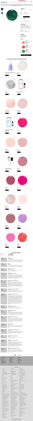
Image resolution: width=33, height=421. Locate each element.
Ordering (2, 360)
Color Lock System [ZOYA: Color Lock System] (21, 369)
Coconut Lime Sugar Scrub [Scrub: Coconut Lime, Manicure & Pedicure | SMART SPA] (13, 374)
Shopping (11, 361)
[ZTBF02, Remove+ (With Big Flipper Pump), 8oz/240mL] (10, 67)
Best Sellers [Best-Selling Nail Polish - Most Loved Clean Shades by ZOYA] (20, 379)
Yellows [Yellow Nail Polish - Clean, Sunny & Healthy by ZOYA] (11, 382)
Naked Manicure (19, 359)
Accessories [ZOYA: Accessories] (3, 370)
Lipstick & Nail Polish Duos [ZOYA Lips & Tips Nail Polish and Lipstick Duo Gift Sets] (13, 371)
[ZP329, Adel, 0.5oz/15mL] (22, 67)
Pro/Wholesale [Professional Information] (21, 2)
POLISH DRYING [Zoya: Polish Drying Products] (20, 368)
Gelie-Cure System (20, 360)
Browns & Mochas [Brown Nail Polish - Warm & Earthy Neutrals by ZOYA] (12, 381)
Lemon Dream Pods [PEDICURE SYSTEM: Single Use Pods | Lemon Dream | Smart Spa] (4, 385)
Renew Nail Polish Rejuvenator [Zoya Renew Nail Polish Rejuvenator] (22, 380)
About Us (11, 358)
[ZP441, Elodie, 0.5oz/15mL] (22, 238)
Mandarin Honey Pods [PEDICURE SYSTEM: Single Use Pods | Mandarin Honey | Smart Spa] (21, 385)
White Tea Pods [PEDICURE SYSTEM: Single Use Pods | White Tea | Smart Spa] (12, 386)
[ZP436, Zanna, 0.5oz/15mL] (22, 162)
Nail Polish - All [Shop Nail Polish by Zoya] (3, 377)
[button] (4, 2)
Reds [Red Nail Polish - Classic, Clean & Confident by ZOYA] (11, 376)
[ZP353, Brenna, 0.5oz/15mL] (10, 143)
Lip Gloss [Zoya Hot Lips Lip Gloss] (12, 377)
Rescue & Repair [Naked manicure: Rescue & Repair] (3, 369)
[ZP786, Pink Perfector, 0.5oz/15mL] (10, 105)
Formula (26, 34)
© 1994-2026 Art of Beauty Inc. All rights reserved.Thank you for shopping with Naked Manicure (16, 419)
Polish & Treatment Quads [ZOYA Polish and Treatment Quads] (22, 370)
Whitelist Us (11, 360)
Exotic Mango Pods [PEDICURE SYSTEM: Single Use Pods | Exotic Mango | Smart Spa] (13, 385)
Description (23, 24)
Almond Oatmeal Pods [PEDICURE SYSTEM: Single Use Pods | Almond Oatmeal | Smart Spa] (4, 384)
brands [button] (12, 2)
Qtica (18, 361)
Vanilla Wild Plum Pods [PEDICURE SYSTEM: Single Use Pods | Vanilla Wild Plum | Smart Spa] (21, 384)
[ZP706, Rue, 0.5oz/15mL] (22, 143)
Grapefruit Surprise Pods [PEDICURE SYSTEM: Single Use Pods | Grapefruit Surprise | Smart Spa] (4, 386)
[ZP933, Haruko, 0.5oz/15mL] (22, 219)
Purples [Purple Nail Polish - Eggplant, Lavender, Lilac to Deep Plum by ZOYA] (3, 379)
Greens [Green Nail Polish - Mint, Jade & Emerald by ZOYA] (3, 381)
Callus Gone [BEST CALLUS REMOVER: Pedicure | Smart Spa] (12, 416)
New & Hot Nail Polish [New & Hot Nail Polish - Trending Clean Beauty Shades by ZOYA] (4, 372)
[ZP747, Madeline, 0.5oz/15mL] (10, 219)
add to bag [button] (7, 75)
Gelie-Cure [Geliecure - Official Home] (20, 416)
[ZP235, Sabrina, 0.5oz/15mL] (22, 200)
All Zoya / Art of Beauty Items (5, 417)
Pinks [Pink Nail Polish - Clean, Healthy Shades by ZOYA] (2, 376)
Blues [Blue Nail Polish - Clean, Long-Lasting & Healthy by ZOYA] (11, 379)
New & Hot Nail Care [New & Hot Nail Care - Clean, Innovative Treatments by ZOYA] (13, 372)
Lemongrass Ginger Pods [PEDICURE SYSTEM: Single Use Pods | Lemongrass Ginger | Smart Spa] (13, 384)
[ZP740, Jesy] (26, 42)
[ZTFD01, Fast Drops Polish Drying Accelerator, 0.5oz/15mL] (10, 124)
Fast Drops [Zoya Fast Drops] (12, 378)
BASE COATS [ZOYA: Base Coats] (12, 368)
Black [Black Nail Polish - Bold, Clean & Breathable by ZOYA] (19, 381)
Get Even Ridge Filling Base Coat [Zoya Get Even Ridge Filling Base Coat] (14, 380)
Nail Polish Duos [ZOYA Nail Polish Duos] (3, 371)
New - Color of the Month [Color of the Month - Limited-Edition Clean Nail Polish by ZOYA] (4, 374)
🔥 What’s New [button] (16, 2)
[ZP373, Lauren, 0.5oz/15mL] (10, 200)
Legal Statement (11, 359)
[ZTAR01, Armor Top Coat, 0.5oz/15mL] (22, 86)
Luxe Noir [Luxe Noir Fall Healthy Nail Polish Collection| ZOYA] (20, 383)
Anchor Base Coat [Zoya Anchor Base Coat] (21, 376)
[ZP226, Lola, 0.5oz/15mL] (22, 124)
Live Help (2, 359)
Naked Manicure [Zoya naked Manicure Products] (3, 416)
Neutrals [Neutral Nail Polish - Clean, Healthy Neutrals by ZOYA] (3, 375)
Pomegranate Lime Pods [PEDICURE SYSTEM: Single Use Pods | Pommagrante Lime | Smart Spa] (21, 386)
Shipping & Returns (3, 361)
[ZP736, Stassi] (26, 51)
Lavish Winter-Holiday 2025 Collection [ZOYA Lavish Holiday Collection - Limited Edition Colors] (6, 373)
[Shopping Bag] (31, 1)
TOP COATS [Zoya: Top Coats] (3, 368)
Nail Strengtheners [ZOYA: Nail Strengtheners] (13, 369)
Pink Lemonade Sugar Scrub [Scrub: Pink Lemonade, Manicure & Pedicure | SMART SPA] (22, 375)
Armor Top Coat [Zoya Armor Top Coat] (21, 378)
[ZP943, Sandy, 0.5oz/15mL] (10, 238)
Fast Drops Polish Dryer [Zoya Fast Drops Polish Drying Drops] (21, 377)
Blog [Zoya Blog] (25, 2)
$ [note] (26, 43)
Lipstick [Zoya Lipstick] (11, 375)
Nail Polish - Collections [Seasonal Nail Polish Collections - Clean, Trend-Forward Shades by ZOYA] (4, 378)
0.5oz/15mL (24, 12)
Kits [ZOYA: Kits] (11, 370)
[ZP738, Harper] (26, 47)
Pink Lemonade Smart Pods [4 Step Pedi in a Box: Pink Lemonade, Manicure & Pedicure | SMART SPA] (22, 373)
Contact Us (2, 358)
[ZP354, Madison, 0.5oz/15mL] (22, 105)
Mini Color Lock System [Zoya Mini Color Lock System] (4, 382)
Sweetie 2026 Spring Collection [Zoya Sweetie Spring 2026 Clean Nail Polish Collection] (22, 372)
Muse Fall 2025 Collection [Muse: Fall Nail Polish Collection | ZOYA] (13, 373)
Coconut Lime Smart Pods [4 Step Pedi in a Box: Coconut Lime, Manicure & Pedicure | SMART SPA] (22, 374)
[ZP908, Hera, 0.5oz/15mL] (10, 181)
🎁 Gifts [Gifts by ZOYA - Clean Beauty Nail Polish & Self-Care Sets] (3, 383)
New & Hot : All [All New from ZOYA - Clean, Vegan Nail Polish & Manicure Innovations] (20, 371)
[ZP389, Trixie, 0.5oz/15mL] (10, 86)
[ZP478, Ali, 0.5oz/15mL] (22, 181)
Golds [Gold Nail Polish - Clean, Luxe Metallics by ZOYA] (20, 382)
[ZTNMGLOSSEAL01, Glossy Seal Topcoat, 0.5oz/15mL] (10, 162)
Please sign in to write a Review (3, 254)
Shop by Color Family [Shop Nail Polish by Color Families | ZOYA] (4, 380)
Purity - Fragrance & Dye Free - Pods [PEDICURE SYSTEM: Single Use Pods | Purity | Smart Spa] (14, 383)
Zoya (18, 358)
